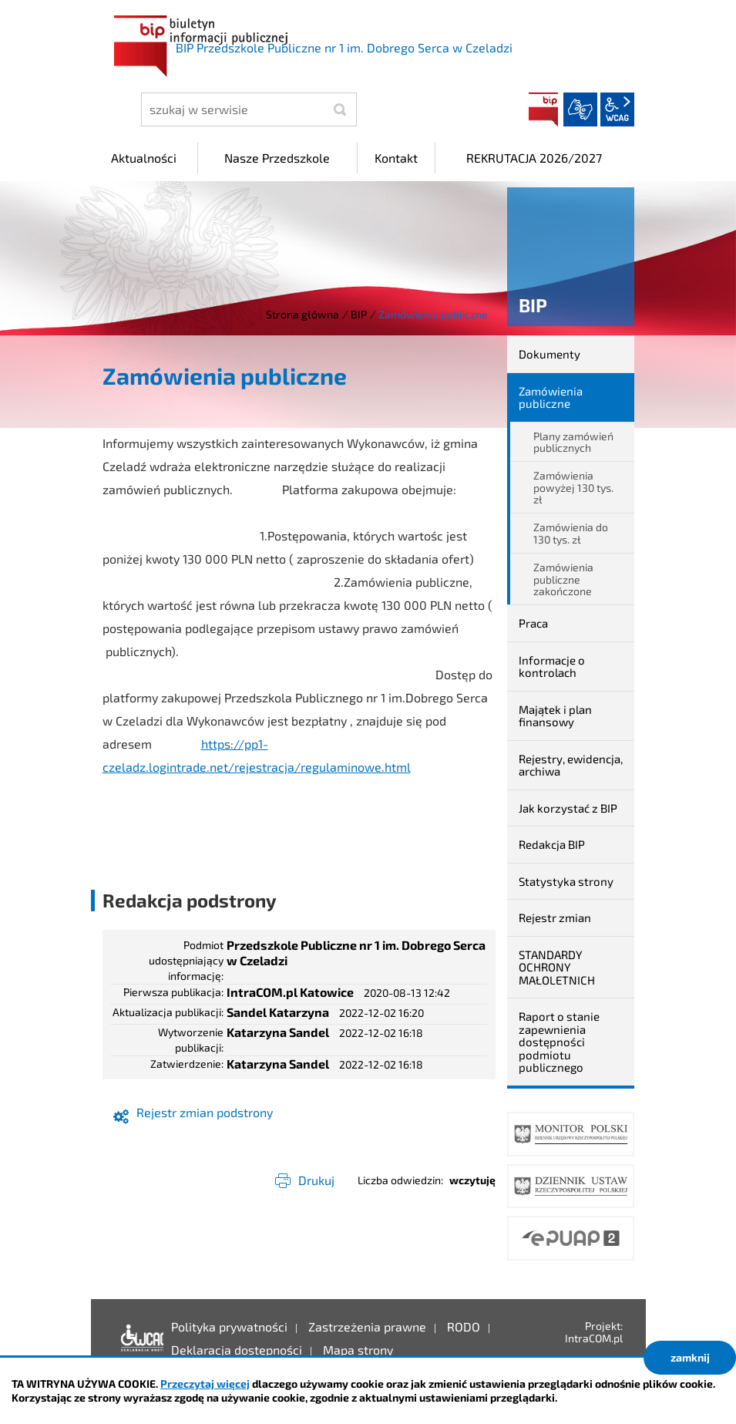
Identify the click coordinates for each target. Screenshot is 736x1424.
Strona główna (302, 314)
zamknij (690, 1357)
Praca (533, 623)
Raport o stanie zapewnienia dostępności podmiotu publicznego (559, 1041)
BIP (543, 109)
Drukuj (316, 1180)
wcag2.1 (617, 109)
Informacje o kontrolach (552, 666)
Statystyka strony (566, 881)
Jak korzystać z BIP (568, 808)
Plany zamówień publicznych (573, 441)
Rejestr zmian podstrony (204, 1112)
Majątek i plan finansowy (555, 715)
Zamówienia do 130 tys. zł (570, 532)
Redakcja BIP (552, 844)
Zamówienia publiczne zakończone (563, 579)
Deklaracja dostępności (138, 1338)
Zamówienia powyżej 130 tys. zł (573, 487)
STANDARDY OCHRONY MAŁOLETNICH (557, 967)
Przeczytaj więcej (205, 1383)
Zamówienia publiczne (551, 397)
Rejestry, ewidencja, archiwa (571, 765)
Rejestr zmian (555, 917)
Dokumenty (549, 354)
